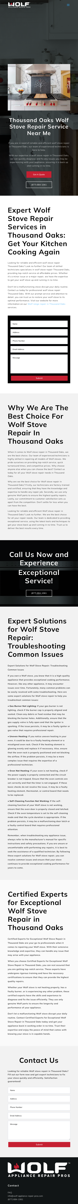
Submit (39, 378)
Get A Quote (39, 174)
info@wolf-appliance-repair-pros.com (25, 1196)
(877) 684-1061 (39, 184)
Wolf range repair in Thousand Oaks (46, 304)
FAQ (10, 1192)
